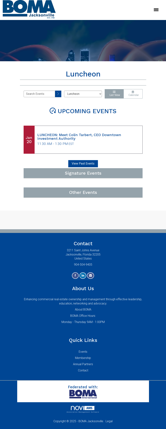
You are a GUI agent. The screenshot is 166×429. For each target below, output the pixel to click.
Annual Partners (83, 364)
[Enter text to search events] (39, 94)
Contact (83, 370)
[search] (58, 94)
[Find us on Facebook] (75, 275)
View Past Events (83, 163)
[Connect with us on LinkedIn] (82, 275)
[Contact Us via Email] (90, 275)
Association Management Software (83, 409)
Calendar (132, 93)
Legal (109, 421)
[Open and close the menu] (109, 10)
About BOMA (83, 309)
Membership (83, 358)
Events (83, 351)
